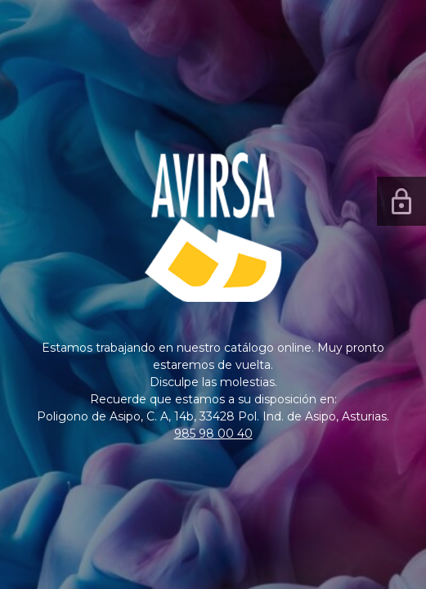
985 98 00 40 (213, 433)
